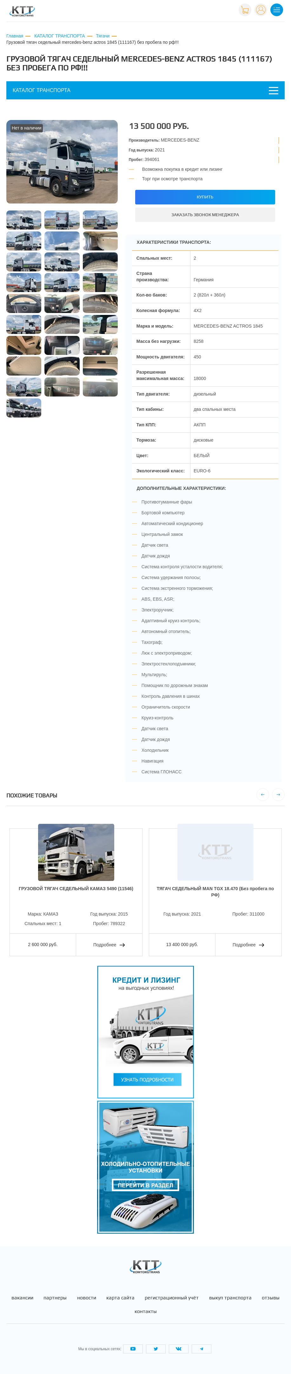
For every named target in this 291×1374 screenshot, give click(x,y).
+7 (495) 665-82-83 (213, 9)
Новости (86, 1298)
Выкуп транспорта (230, 1298)
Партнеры (55, 1298)
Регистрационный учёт (172, 1298)
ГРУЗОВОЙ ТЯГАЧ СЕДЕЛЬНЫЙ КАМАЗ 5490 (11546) (76, 888)
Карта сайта (120, 1298)
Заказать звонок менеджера (205, 214)
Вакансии (22, 1298)
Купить (205, 196)
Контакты (146, 1311)
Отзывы (271, 1298)
